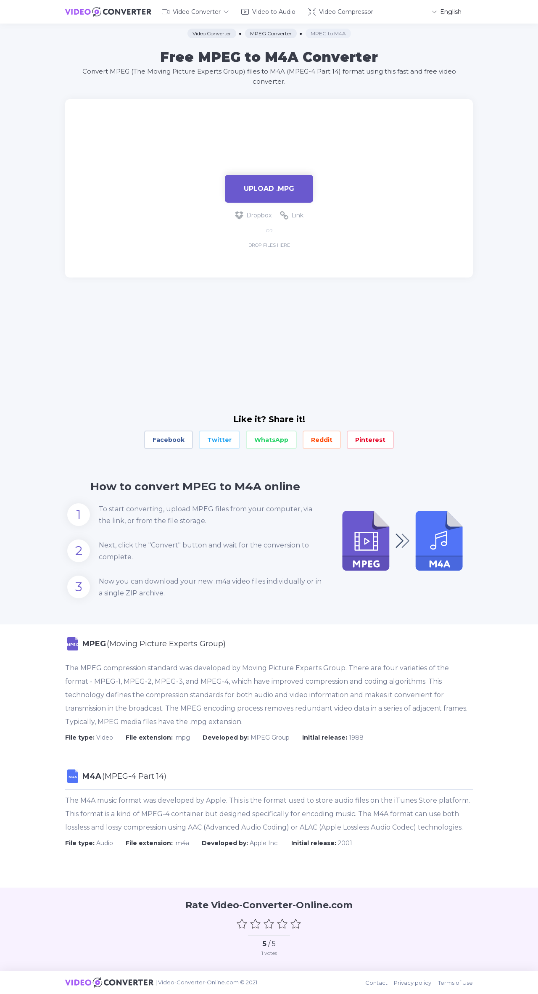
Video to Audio (268, 12)
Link (291, 215)
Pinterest (370, 440)
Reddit (321, 440)
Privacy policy (413, 982)
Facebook (169, 440)
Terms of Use (455, 982)
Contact (377, 982)
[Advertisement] (269, 126)
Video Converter (195, 12)
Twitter (219, 440)
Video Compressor (340, 12)
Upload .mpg (269, 188)
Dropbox (253, 215)
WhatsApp (271, 440)
